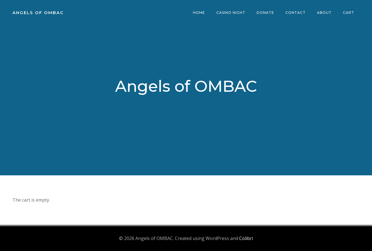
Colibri (246, 238)
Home (199, 12)
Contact (295, 12)
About (324, 12)
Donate (265, 12)
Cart (348, 12)
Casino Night (230, 12)
